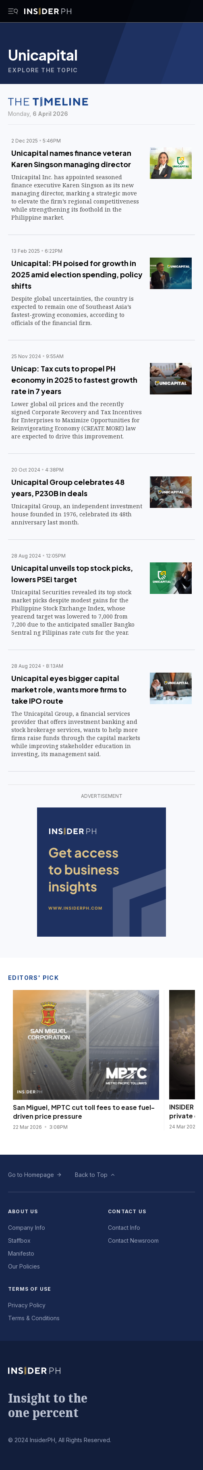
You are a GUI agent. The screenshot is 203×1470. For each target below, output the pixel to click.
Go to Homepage (31, 1174)
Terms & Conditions (34, 1318)
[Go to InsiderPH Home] (47, 11)
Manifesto (21, 1253)
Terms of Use (29, 1289)
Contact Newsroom (133, 1240)
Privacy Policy (27, 1305)
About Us (23, 1211)
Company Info (26, 1227)
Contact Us (127, 1211)
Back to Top (91, 1174)
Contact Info (124, 1227)
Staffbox (19, 1240)
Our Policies (24, 1266)
